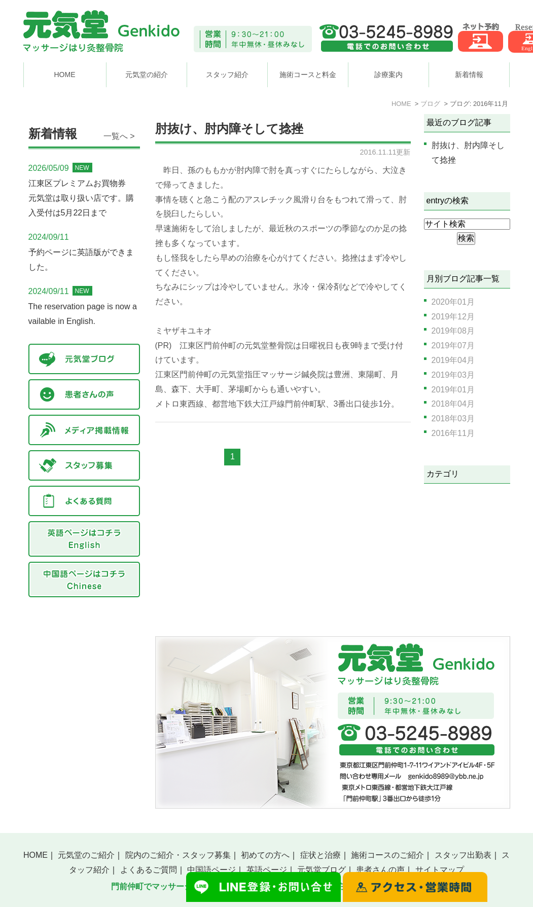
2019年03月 (453, 375)
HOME (65, 74)
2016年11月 (453, 433)
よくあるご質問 (148, 869)
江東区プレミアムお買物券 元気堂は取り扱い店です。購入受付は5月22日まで (81, 198)
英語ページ (266, 869)
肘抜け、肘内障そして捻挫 (229, 128)
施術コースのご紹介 (387, 855)
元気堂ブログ (321, 869)
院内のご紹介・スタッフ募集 (178, 855)
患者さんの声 (380, 869)
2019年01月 (453, 389)
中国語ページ (211, 869)
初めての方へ (265, 855)
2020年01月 (453, 302)
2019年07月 (453, 345)
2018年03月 (453, 418)
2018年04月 (453, 404)
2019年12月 (453, 316)
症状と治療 (320, 855)
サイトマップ (439, 869)
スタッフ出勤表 (463, 855)
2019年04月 (453, 360)
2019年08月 (453, 330)
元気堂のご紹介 (86, 855)
